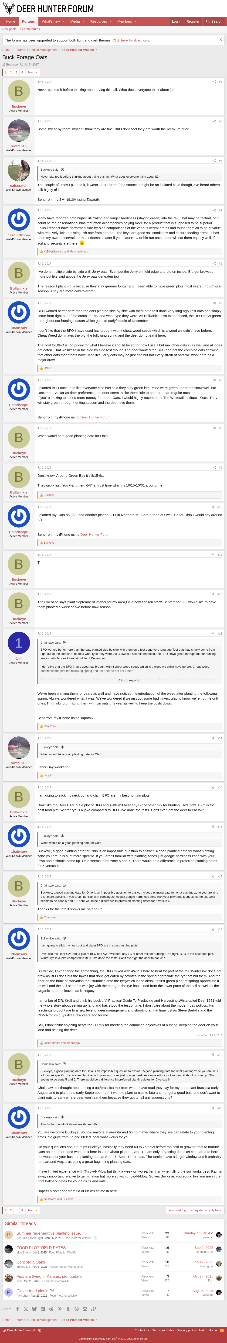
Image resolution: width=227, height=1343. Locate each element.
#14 (219, 738)
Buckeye (12, 64)
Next (31, 72)
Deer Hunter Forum (95, 417)
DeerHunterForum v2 (19, 1330)
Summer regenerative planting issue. (49, 1233)
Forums (28, 21)
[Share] (214, 82)
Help (202, 1330)
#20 (219, 1108)
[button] (63, 21)
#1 (220, 81)
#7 (220, 380)
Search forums (30, 29)
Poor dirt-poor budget (30, 1238)
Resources (98, 21)
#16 (219, 827)
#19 (219, 1055)
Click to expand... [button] (130, 680)
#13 (219, 633)
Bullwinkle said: (51, 938)
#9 (220, 467)
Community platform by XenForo (113, 1338)
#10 (219, 507)
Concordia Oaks (31, 1262)
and (66, 251)
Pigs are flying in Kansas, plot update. (50, 1276)
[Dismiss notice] (220, 40)
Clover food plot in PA (35, 1291)
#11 (219, 554)
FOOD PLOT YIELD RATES (41, 1248)
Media (75, 21)
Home (10, 21)
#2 (220, 121)
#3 (220, 160)
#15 (219, 787)
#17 (219, 876)
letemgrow (206, 1266)
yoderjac (208, 1237)
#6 (220, 303)
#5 (220, 263)
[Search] (214, 21)
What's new (51, 21)
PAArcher (22, 1295)
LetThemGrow (204, 1251)
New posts (9, 29)
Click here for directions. (131, 40)
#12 (219, 594)
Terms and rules (163, 1330)
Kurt (19, 1281)
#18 (219, 929)
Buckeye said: (50, 169)
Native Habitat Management (67, 1266)
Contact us (142, 1330)
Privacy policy (186, 1330)
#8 (220, 428)
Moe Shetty (24, 1252)
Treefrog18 (23, 1266)
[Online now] (19, 180)
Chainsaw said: (51, 642)
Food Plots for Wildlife (77, 1238)
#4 (220, 210)
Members (124, 21)
